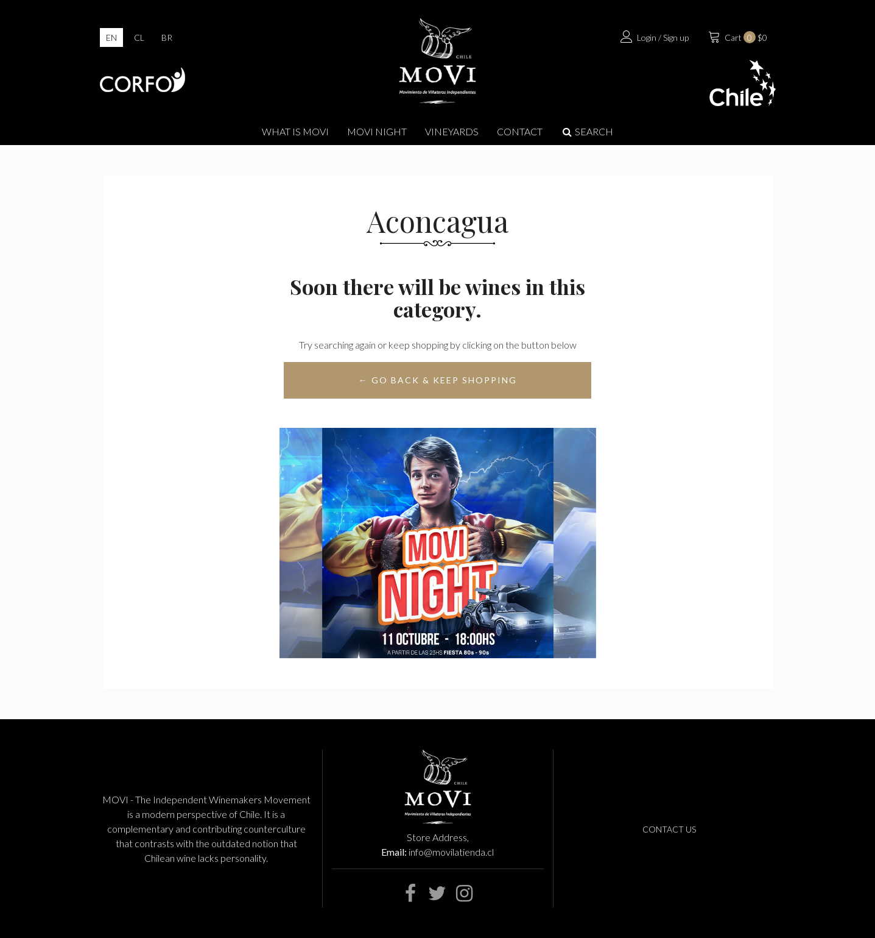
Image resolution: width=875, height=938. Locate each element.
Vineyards (452, 131)
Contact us (669, 829)
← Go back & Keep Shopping (438, 380)
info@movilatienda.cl (451, 852)
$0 (736, 36)
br (166, 37)
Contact (520, 131)
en (111, 37)
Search (587, 131)
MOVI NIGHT (377, 131)
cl (139, 37)
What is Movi (295, 131)
